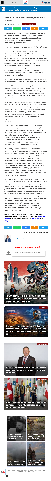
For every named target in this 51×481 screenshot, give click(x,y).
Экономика (43, 262)
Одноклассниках (11, 221)
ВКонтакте (35, 218)
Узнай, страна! (42, 344)
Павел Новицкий (18, 239)
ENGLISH (14, 2)
